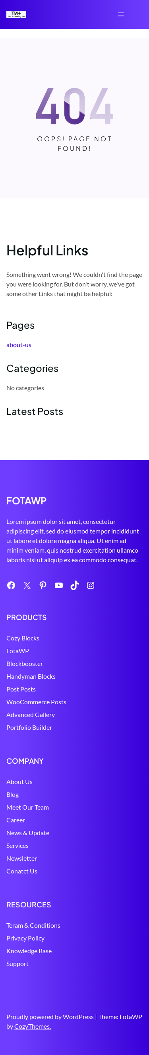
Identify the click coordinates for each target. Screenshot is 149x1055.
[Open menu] (121, 14)
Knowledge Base (29, 950)
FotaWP (17, 650)
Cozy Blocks (22, 638)
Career (15, 820)
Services (17, 845)
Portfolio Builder (29, 727)
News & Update (27, 832)
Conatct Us (21, 871)
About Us (19, 781)
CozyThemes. (32, 1026)
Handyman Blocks (31, 676)
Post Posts (21, 689)
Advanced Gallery (30, 714)
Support (17, 963)
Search (139, 15)
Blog (12, 794)
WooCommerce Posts (36, 701)
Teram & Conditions (33, 925)
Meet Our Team (27, 807)
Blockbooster (24, 663)
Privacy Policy (25, 938)
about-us (18, 344)
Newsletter (21, 858)
